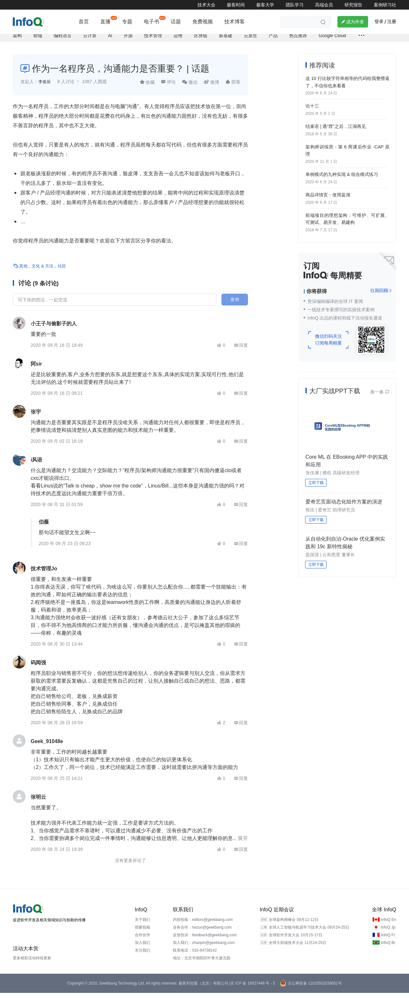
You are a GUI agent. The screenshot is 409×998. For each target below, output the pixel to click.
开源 (128, 40)
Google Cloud (332, 40)
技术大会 (206, 4)
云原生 (250, 40)
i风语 (36, 465)
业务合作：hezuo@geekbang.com (202, 932)
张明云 (38, 802)
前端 (37, 40)
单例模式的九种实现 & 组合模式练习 (341, 175)
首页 (84, 21)
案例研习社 (385, 4)
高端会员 (324, 4)
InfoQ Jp (388, 932)
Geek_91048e (47, 746)
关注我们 (142, 955)
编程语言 (63, 40)
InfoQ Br (388, 948)
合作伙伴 (142, 940)
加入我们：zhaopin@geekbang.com (204, 948)
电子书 (151, 21)
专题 (127, 21)
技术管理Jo (44, 573)
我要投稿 (142, 932)
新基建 (225, 40)
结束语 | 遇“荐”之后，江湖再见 (335, 129)
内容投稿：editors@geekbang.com (203, 925)
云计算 (89, 40)
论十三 (312, 109)
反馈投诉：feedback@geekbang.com (205, 940)
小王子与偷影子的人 (54, 328)
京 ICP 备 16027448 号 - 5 (252, 988)
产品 (273, 40)
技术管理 (153, 40)
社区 (62, 271)
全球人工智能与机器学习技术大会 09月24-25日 (309, 932)
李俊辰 (45, 87)
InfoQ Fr (388, 940)
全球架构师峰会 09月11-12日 (293, 925)
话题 (176, 21)
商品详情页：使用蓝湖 (327, 195)
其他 (23, 271)
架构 (17, 40)
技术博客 (234, 21)
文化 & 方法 (42, 271)
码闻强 (38, 667)
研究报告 (353, 4)
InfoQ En (388, 925)
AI (110, 40)
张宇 (36, 417)
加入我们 (142, 948)
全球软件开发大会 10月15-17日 (295, 940)
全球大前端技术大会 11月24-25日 (297, 948)
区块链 (200, 40)
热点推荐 (298, 40)
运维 (178, 40)
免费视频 (202, 21)
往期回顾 (381, 290)
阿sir (36, 369)
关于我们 (142, 925)
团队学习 (295, 4)
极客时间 (236, 4)
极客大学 (265, 4)
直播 (105, 21)
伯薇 (44, 527)
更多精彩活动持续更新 (32, 963)
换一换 (380, 391)
